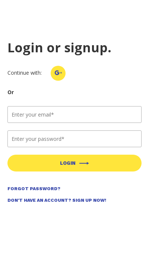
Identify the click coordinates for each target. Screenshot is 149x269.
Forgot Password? (33, 188)
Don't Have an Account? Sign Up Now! (56, 200)
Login (68, 163)
